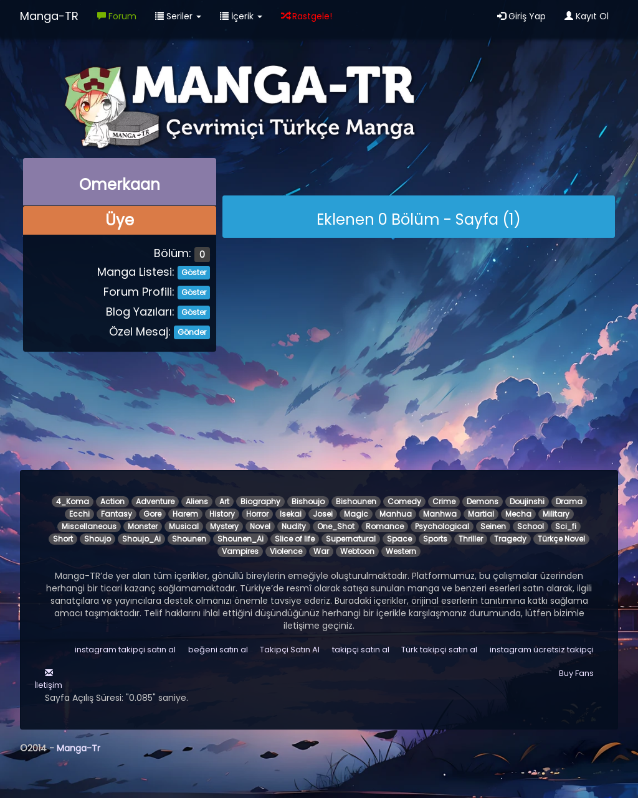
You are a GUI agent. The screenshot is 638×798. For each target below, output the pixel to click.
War (321, 551)
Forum (116, 16)
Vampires (240, 551)
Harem (185, 514)
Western (401, 551)
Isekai (291, 514)
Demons (482, 501)
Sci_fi (565, 526)
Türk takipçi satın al (439, 649)
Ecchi (79, 514)
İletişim (47, 679)
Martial (481, 514)
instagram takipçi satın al (125, 649)
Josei (323, 514)
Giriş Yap (521, 16)
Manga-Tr (78, 748)
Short (63, 538)
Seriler (178, 16)
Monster (143, 526)
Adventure (155, 501)
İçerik (241, 16)
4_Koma (72, 501)
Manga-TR (49, 16)
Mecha (518, 514)
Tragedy (510, 538)
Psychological (442, 526)
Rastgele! (306, 16)
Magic (356, 514)
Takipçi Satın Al (290, 649)
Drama (569, 501)
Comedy (404, 501)
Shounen (189, 538)
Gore (152, 514)
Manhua (395, 514)
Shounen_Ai (240, 538)
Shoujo (97, 538)
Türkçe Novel (561, 538)
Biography (260, 501)
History (222, 514)
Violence (286, 551)
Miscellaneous (89, 526)
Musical (184, 526)
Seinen (493, 526)
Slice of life (295, 538)
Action (112, 501)
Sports (435, 538)
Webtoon (357, 551)
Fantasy (116, 514)
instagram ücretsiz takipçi (542, 649)
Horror (257, 514)
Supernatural (351, 538)
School (530, 526)
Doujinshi (527, 501)
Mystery (224, 526)
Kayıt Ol (586, 16)
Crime (443, 501)
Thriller (471, 538)
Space (399, 538)
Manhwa (440, 514)
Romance (385, 526)
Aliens (197, 501)
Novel (260, 526)
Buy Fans (576, 673)
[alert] (418, 216)
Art (224, 501)
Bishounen (356, 501)
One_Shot (336, 526)
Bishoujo (308, 501)
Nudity (294, 526)
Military (556, 514)
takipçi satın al (360, 649)
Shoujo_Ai (141, 538)
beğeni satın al (218, 649)
